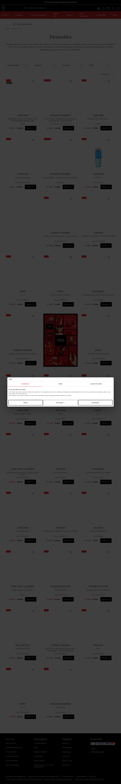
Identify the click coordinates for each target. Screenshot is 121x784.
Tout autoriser (95, 402)
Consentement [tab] (25, 383)
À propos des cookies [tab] (96, 383)
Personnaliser (60, 402)
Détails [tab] (60, 383)
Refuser (26, 402)
